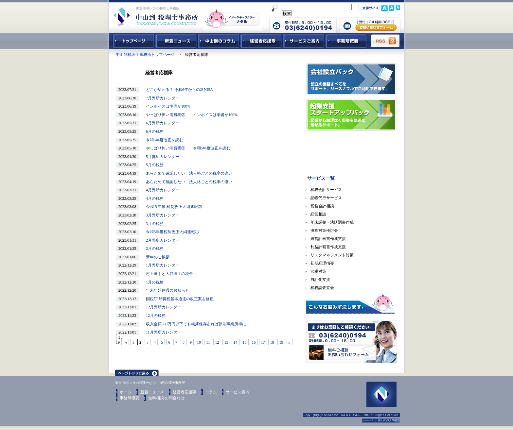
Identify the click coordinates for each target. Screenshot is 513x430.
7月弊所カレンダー (160, 98)
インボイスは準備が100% (166, 106)
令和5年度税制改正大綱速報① (170, 232)
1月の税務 (153, 282)
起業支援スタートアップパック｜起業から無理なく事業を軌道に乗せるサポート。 (351, 115)
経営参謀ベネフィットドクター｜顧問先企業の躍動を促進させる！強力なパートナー (351, 150)
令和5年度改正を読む (162, 140)
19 (281, 342)
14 (236, 342)
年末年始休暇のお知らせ (165, 290)
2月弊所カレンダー (160, 240)
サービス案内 (237, 392)
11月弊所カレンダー (161, 332)
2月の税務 (153, 248)
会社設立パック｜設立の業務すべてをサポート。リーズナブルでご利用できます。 (351, 79)
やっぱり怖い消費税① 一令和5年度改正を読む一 (188, 148)
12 (217, 342)
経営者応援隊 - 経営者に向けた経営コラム (261, 41)
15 (245, 342)
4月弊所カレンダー (160, 190)
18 (272, 342)
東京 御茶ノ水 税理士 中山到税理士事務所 (156, 17)
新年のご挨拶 (155, 257)
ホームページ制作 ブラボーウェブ (380, 420)
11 (208, 342)
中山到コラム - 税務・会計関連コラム (218, 41)
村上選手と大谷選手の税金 (167, 273)
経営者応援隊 (184, 392)
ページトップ (137, 372)
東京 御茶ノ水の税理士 (132, 383)
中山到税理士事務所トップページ (132, 41)
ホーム (126, 392)
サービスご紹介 (303, 41)
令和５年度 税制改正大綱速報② (172, 206)
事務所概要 (346, 41)
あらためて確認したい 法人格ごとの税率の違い (187, 173)
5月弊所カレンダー (160, 156)
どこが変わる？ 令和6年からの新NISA (177, 89)
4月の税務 (153, 198)
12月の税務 (154, 315)
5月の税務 (153, 165)
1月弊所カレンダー (160, 265)
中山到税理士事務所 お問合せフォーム (370, 24)
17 (263, 342)
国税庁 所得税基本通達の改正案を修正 (178, 299)
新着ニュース (176, 41)
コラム (211, 392)
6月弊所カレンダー (160, 123)
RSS (385, 41)
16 (254, 342)
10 (199, 342)
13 (226, 342)
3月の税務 (153, 223)
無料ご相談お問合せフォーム (351, 341)
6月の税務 (153, 131)
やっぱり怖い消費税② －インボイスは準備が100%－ (191, 114)
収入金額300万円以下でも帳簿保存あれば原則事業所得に (194, 324)
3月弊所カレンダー (160, 215)
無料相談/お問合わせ (166, 398)
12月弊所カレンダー (161, 307)
